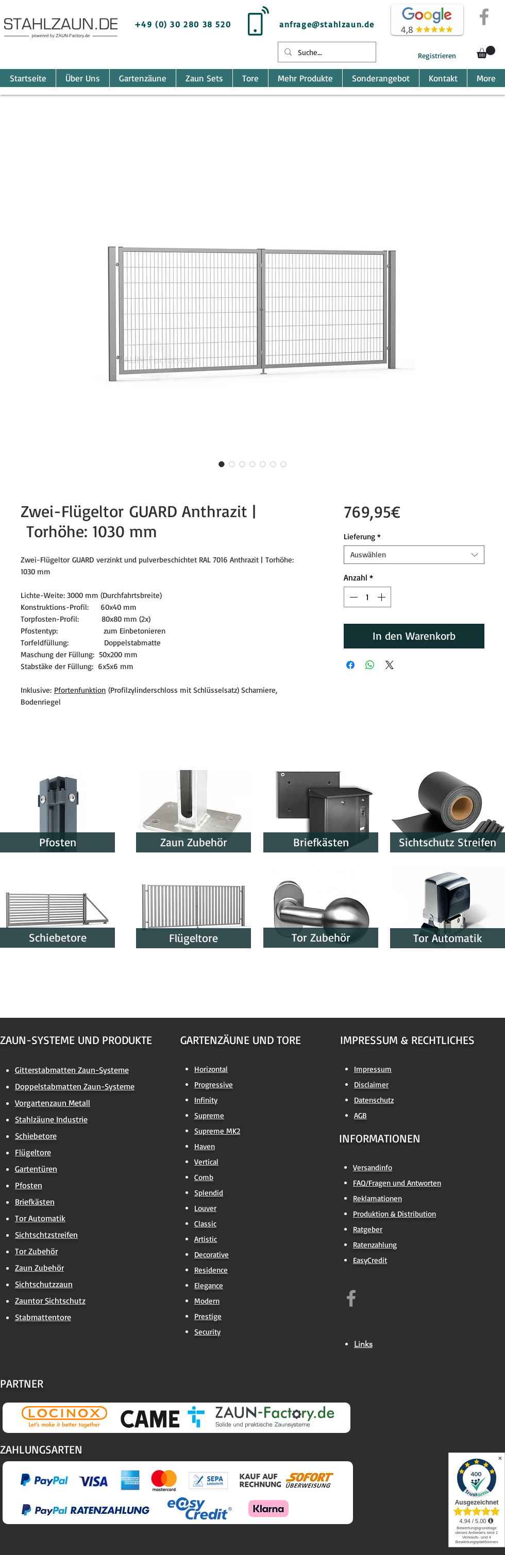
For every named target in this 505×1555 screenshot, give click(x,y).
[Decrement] (352, 597)
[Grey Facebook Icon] (484, 17)
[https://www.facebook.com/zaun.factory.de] (351, 1298)
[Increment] (382, 597)
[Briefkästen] (320, 842)
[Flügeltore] (193, 938)
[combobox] (414, 554)
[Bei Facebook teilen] (350, 665)
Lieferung (362, 536)
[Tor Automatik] (447, 938)
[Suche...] (326, 52)
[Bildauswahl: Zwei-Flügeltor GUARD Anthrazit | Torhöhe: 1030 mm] (221, 464)
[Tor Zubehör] (320, 938)
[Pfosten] (57, 842)
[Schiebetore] (57, 938)
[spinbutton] (367, 597)
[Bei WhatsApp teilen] (370, 665)
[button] (486, 52)
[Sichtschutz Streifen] (447, 842)
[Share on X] (389, 665)
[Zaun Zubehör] (193, 842)
